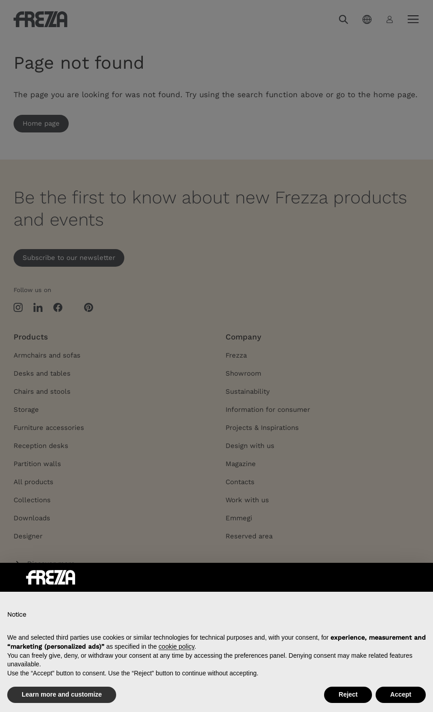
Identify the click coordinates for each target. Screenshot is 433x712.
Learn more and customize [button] (62, 694)
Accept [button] (400, 694)
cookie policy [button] (176, 646)
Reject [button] (348, 694)
